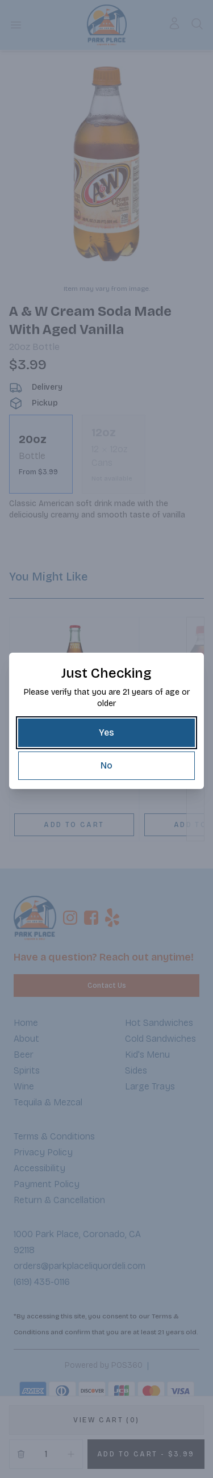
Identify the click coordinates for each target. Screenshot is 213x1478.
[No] (106, 765)
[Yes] (106, 733)
